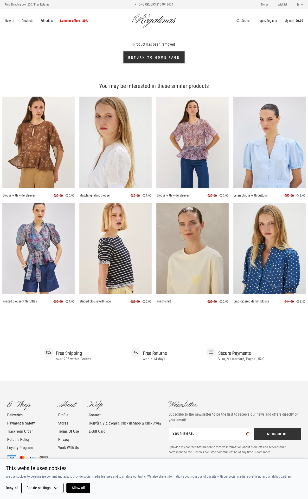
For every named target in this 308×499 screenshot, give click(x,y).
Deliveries (15, 415)
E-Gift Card (97, 431)
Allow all (78, 488)
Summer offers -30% (74, 21)
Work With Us (68, 447)
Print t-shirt (163, 301)
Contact (95, 415)
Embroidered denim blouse (251, 301)
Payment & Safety (21, 423)
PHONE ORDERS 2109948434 (154, 4)
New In (9, 21)
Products (27, 21)
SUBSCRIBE (277, 434)
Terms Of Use (68, 431)
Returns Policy (18, 439)
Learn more (262, 452)
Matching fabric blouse (94, 195)
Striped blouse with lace (95, 301)
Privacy (64, 439)
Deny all (12, 488)
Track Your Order (20, 431)
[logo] (154, 21)
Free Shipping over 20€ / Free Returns (27, 4)
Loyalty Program (20, 447)
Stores (264, 4)
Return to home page (154, 57)
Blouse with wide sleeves (19, 195)
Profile (63, 415)
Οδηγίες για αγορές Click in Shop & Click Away (125, 423)
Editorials (46, 21)
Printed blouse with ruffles (19, 301)
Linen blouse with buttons (250, 195)
